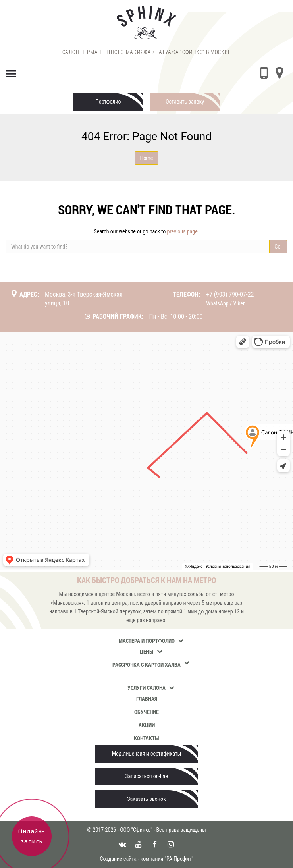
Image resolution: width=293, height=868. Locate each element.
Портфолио (108, 101)
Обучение (146, 712)
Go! (278, 246)
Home (146, 158)
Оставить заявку (185, 101)
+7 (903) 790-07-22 (230, 294)
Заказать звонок (146, 799)
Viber (239, 303)
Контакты (146, 738)
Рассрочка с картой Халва (146, 664)
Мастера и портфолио (147, 640)
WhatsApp (217, 303)
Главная (146, 698)
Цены (147, 651)
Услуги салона (146, 687)
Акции (147, 725)
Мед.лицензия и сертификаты (146, 753)
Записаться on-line (146, 776)
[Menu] (11, 72)
